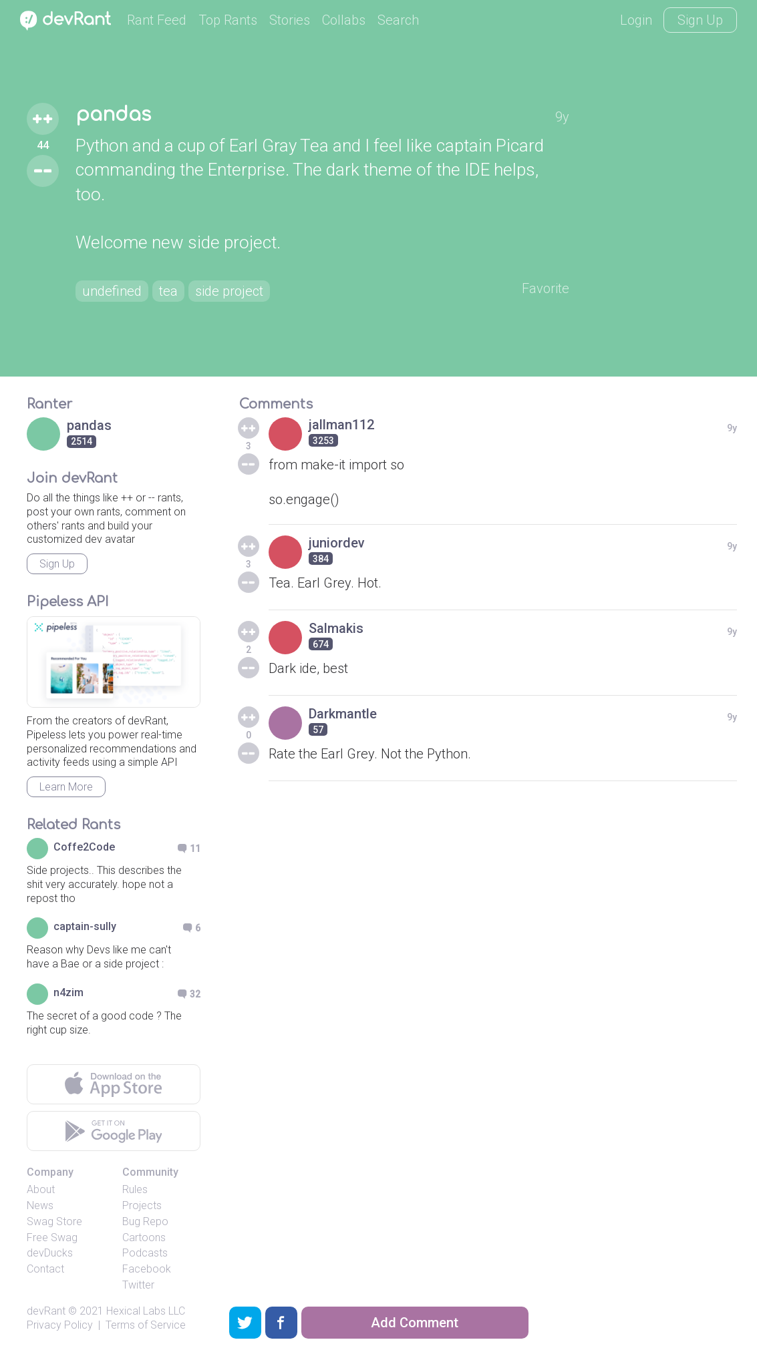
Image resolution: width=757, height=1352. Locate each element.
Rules (135, 1189)
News (40, 1205)
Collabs (343, 20)
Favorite (545, 288)
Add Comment (414, 1323)
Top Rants (227, 20)
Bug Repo (145, 1221)
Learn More (66, 786)
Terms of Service (146, 1325)
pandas (113, 115)
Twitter (138, 1285)
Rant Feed (156, 20)
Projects (142, 1205)
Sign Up (700, 20)
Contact (45, 1269)
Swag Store (54, 1221)
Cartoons (144, 1237)
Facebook (146, 1269)
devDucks (50, 1253)
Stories (289, 20)
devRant (46, 1311)
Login (636, 20)
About (41, 1189)
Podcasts (145, 1253)
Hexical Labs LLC (145, 1311)
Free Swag (52, 1237)
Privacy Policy (60, 1325)
